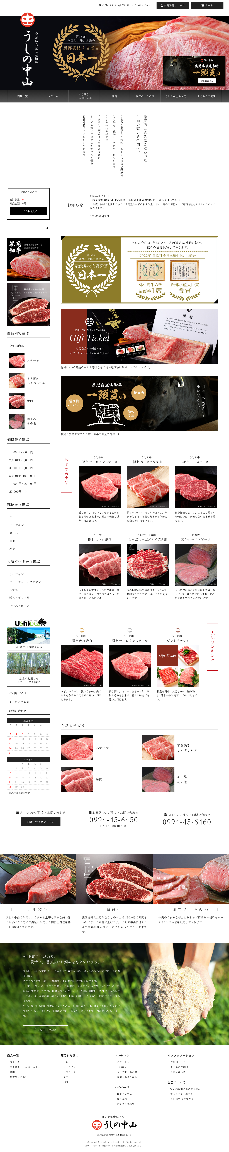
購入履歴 (122, 1099)
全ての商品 (16, 346)
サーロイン (16, 525)
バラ (12, 548)
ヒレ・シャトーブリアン (25, 582)
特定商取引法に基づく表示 (185, 1089)
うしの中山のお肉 (175, 96)
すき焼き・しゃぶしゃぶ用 (25, 1067)
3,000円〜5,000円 (21, 468)
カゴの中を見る (28, 211)
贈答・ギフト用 (19, 598)
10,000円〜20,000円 (22, 484)
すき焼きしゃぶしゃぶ (84, 96)
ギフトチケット (126, 1062)
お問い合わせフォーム (41, 821)
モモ (12, 541)
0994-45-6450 (113, 819)
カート (207, 5)
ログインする (124, 1094)
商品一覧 (22, 96)
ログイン (144, 5)
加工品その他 (22, 421)
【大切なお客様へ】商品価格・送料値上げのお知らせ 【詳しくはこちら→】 (136, 200)
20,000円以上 (18, 491)
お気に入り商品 (126, 1104)
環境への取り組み (127, 1077)
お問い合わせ (108, 5)
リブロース (69, 1072)
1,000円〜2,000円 (21, 452)
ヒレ (12, 517)
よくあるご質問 (206, 96)
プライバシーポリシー (182, 1094)
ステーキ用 (16, 1062)
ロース (13, 533)
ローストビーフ (19, 606)
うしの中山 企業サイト (183, 1099)
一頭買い (122, 1067)
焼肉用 (13, 1072)
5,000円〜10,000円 (22, 476)
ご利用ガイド (127, 5)
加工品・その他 (145, 96)
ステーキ (53, 96)
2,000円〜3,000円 (21, 460)
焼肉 (114, 96)
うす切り (15, 590)
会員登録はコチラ (173, 5)
